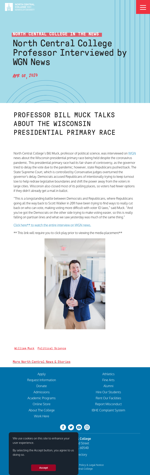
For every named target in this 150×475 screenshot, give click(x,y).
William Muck (24, 348)
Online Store (41, 404)
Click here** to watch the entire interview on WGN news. (52, 225)
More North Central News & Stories (41, 362)
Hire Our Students (108, 392)
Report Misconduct (108, 404)
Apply (42, 374)
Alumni (108, 386)
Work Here (41, 416)
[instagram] (87, 427)
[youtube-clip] (79, 427)
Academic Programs (42, 398)
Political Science (52, 348)
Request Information (41, 380)
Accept (43, 467)
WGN (132, 153)
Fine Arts (108, 380)
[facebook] (63, 427)
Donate (41, 386)
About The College (42, 410)
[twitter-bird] (71, 427)
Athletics (108, 374)
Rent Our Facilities (108, 398)
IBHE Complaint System (108, 410)
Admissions (42, 392)
